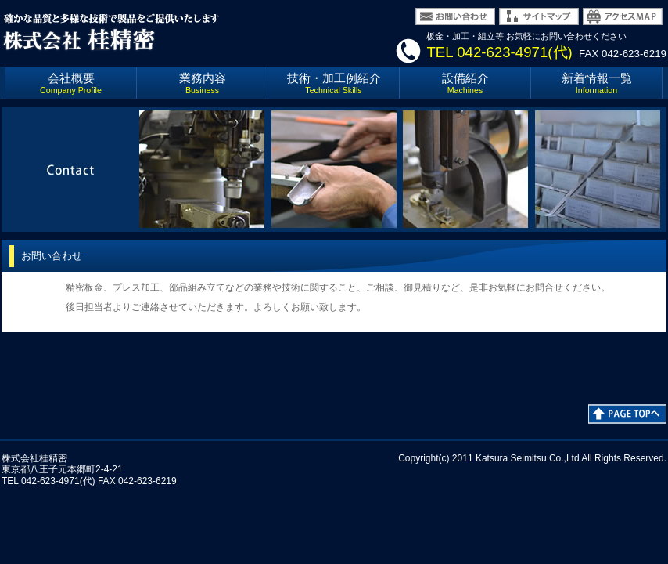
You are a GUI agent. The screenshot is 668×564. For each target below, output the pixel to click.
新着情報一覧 (597, 83)
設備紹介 (465, 83)
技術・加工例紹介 (334, 83)
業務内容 (202, 83)
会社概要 (71, 83)
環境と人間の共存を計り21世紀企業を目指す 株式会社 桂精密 (158, 31)
